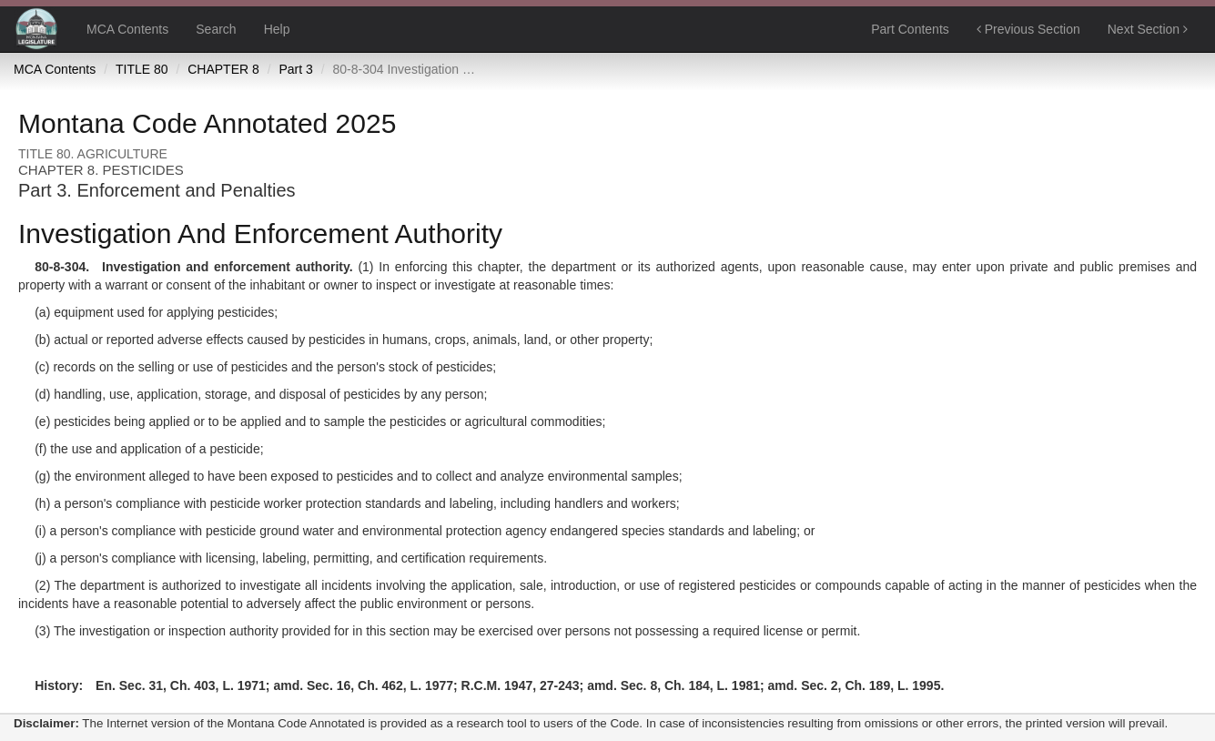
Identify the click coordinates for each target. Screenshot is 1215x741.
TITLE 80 (142, 69)
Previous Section (1028, 29)
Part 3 (295, 69)
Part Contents (910, 29)
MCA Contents (127, 29)
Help (277, 29)
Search (216, 29)
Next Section (1148, 29)
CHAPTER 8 (223, 69)
